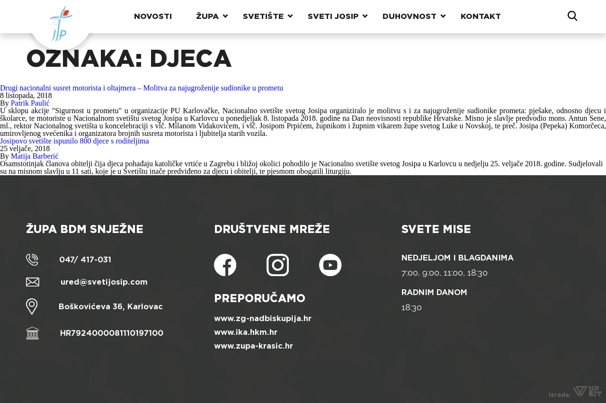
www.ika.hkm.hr (245, 332)
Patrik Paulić (30, 103)
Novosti (153, 16)
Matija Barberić (35, 156)
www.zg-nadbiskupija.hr (263, 318)
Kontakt (481, 16)
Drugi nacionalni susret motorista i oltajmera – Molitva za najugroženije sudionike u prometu (141, 88)
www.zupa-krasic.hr (253, 346)
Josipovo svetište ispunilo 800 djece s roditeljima (74, 141)
